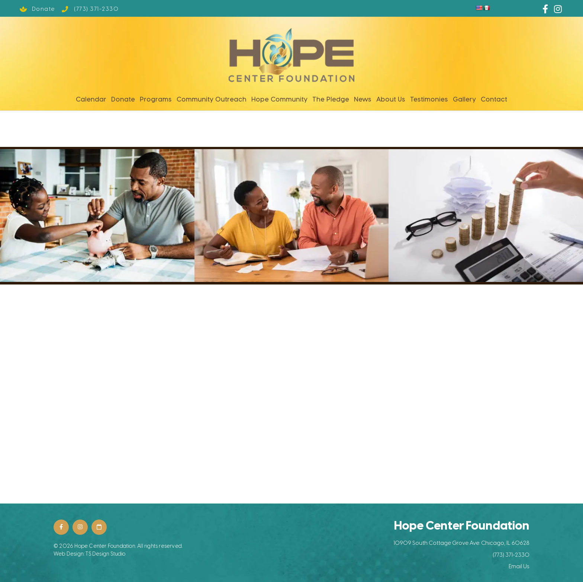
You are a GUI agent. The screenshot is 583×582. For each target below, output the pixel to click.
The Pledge (330, 97)
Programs (156, 97)
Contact (494, 97)
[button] (8, 214)
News (362, 97)
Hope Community (279, 97)
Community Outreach (212, 97)
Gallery (464, 97)
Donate (123, 97)
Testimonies (429, 97)
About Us (390, 97)
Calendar (91, 97)
